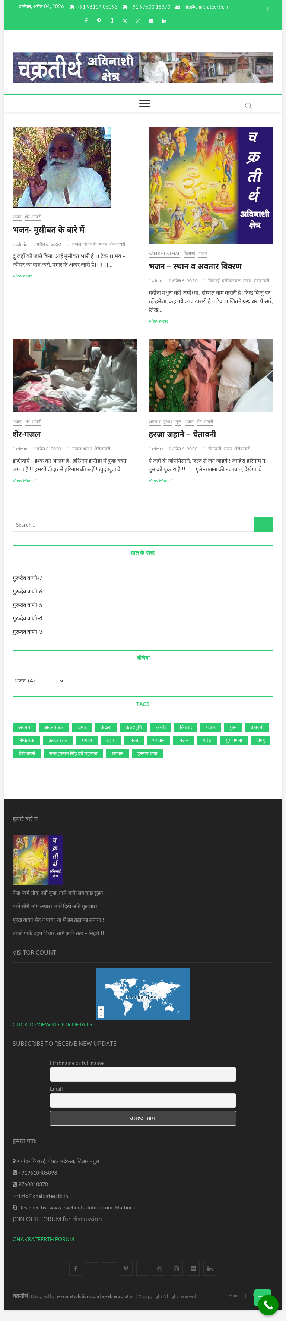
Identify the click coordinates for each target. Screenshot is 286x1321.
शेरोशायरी (117, 244)
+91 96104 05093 (94, 7)
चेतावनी (89, 244)
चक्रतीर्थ (20, 1296)
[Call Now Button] (268, 1305)
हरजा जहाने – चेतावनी (182, 434)
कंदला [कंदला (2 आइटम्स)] (106, 727)
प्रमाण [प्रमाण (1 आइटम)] (87, 740)
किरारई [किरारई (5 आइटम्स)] (186, 727)
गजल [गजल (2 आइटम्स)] (211, 727)
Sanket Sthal (164, 253)
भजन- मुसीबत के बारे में (48, 229)
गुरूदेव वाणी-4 (27, 618)
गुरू (178, 421)
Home (234, 1295)
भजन (17, 217)
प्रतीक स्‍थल (231, 280)
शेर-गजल (26, 434)
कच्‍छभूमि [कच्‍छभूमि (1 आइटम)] (133, 727)
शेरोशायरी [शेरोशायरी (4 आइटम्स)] (26, 753)
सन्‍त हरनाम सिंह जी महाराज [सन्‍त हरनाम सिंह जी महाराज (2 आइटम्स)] (73, 753)
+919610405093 (35, 1172)
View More (28, 276)
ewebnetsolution (118, 1296)
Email (56, 1088)
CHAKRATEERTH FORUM (43, 1239)
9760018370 (30, 1184)
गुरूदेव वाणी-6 (27, 591)
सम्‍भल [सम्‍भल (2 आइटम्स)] (117, 753)
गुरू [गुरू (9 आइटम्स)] (233, 727)
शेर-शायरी (33, 217)
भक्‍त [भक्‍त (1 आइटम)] (134, 740)
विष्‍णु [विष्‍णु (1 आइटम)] (260, 740)
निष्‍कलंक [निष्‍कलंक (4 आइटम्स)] (26, 740)
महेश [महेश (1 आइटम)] (207, 740)
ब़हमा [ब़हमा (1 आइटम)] (110, 740)
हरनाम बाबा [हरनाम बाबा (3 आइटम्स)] (147, 753)
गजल (77, 244)
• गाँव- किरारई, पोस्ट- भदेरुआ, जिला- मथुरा (56, 1161)
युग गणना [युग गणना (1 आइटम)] (234, 740)
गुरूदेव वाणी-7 (27, 577)
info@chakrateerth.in (201, 7)
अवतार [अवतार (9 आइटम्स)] (24, 727)
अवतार (155, 421)
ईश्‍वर (167, 421)
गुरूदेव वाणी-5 (27, 604)
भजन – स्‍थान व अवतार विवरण (195, 266)
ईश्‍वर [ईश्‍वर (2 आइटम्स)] (81, 727)
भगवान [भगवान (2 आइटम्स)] (158, 740)
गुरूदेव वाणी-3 (27, 631)
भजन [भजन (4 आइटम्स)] (183, 740)
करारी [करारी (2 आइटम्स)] (161, 727)
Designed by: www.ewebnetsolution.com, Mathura (74, 1207)
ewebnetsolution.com (78, 1296)
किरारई (190, 253)
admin (20, 244)
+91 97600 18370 (147, 7)
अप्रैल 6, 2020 (47, 244)
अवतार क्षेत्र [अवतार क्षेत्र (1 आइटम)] (53, 727)
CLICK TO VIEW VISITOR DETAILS (52, 1024)
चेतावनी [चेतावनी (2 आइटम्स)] (256, 727)
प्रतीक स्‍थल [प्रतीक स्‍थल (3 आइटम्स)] (58, 740)
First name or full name (77, 1063)
